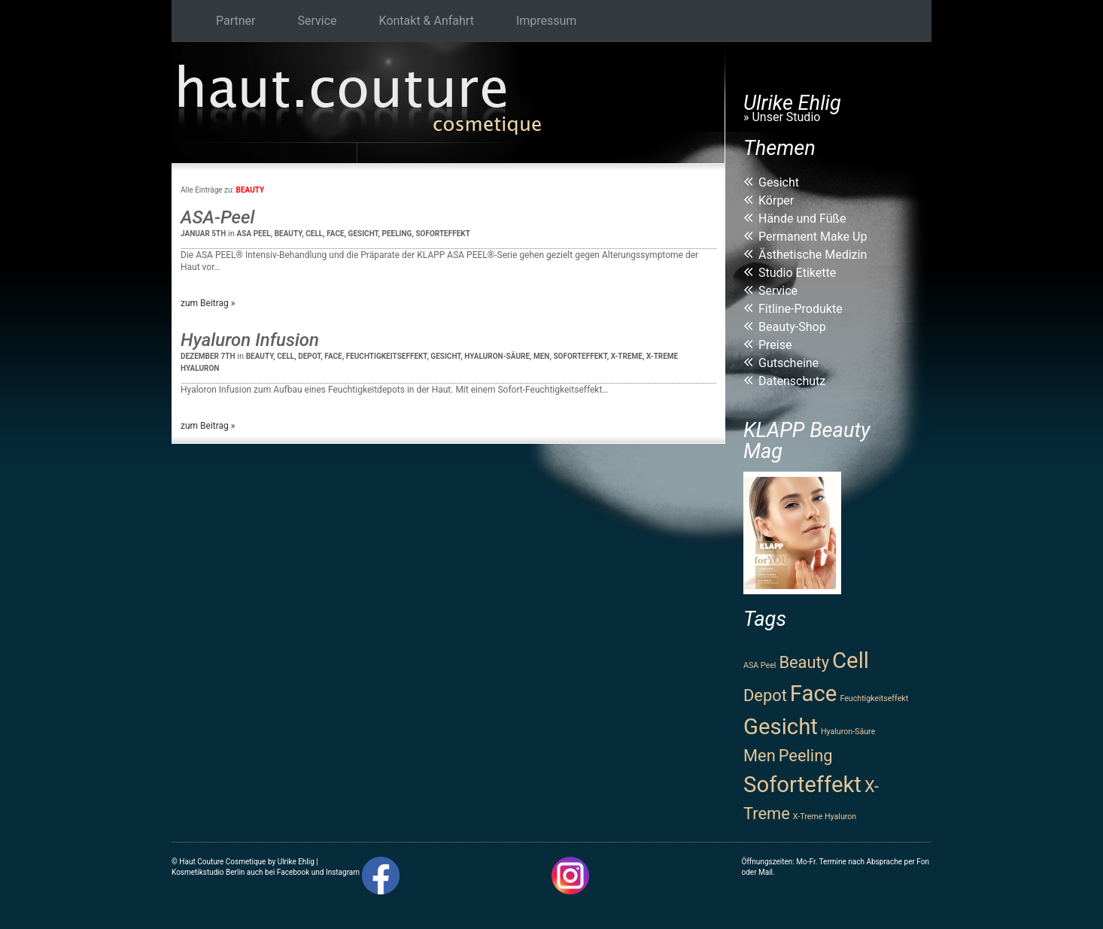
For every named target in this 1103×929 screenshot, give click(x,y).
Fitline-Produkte (800, 309)
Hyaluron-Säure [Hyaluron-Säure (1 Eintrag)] (848, 731)
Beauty (288, 233)
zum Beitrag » (208, 303)
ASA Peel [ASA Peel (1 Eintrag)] (759, 665)
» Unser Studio (781, 117)
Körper (776, 200)
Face (335, 233)
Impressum (546, 21)
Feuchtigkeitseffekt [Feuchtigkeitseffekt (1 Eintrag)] (874, 698)
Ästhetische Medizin (812, 254)
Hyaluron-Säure (497, 356)
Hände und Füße (802, 218)
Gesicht (363, 233)
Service (317, 21)
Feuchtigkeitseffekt (386, 356)
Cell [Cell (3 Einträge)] (850, 660)
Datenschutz (791, 381)
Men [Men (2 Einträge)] (759, 755)
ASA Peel (254, 233)
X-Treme (627, 356)
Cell (314, 233)
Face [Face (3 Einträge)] (813, 693)
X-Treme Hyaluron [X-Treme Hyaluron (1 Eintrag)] (824, 816)
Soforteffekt (442, 233)
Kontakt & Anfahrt (426, 21)
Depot (309, 356)
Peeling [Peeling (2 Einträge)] (806, 755)
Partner (236, 21)
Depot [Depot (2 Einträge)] (765, 695)
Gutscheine (788, 363)
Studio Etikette (797, 273)
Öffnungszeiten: (768, 862)
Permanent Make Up (812, 236)
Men (541, 356)
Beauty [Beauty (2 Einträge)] (804, 662)
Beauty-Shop (792, 327)
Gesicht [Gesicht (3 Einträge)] (780, 726)
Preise (775, 345)
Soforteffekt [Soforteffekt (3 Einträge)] (802, 784)
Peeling (397, 233)
